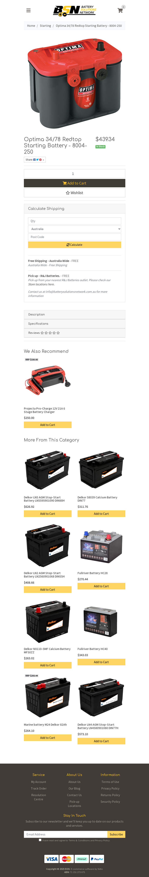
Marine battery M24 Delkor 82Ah (45, 724)
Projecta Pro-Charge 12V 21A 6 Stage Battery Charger (44, 410)
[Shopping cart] (120, 10)
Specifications (38, 323)
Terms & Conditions (79, 840)
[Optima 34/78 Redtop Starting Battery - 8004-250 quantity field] (74, 173)
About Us (74, 782)
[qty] (74, 220)
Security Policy (110, 802)
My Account (38, 782)
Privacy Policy (110, 788)
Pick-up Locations (74, 804)
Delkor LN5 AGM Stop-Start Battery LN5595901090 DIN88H (44, 499)
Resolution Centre (38, 797)
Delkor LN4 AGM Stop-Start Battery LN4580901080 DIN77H (98, 726)
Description (36, 314)
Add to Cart (74, 183)
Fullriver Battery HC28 (93, 573)
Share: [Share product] (34, 159)
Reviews (44, 332)
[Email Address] (66, 834)
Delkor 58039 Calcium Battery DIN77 (97, 499)
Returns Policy (110, 795)
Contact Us (74, 795)
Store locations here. (41, 284)
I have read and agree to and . (74, 840)
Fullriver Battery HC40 (93, 649)
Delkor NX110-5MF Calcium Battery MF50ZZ (47, 650)
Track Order (39, 788)
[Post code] (74, 236)
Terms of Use (110, 782)
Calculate (74, 245)
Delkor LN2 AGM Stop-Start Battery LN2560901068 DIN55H (44, 574)
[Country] (74, 228)
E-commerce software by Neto (87, 868)
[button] (74, 192)
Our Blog (74, 788)
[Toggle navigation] (28, 10)
